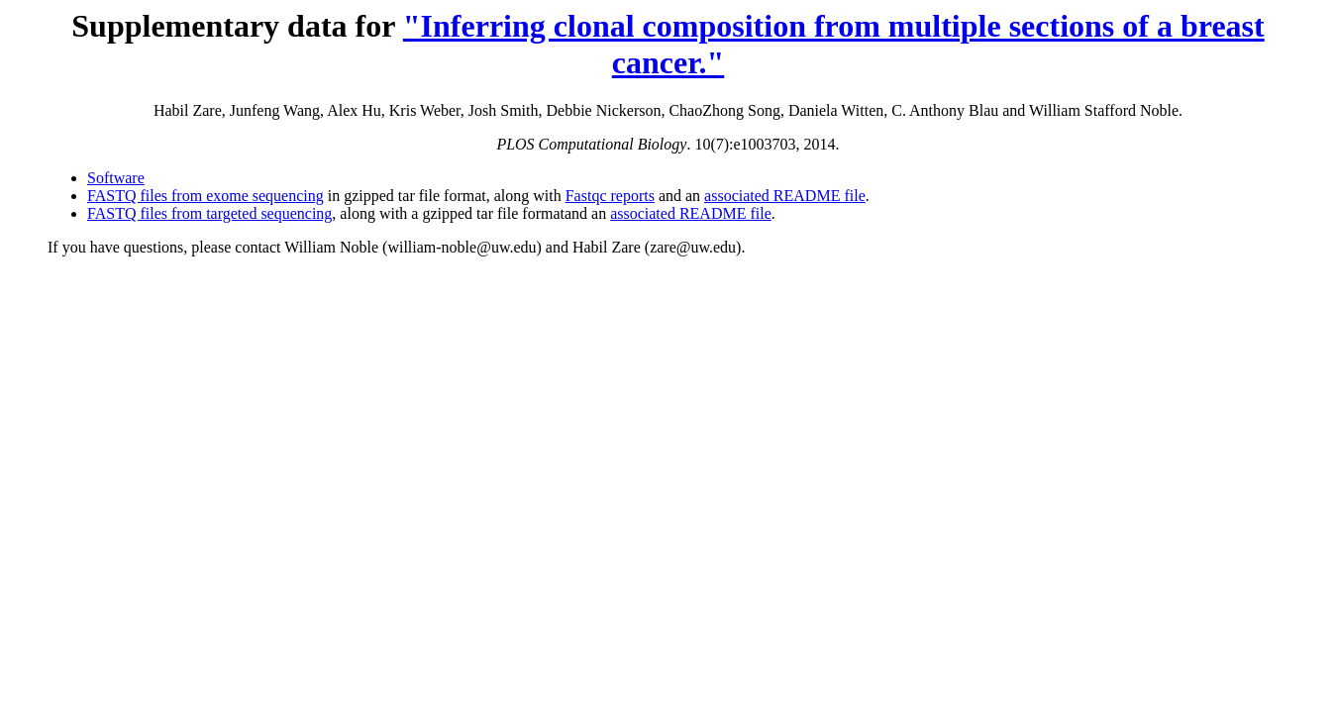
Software (116, 177)
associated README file (785, 195)
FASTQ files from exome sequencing (205, 195)
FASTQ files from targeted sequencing (209, 213)
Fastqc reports (610, 195)
